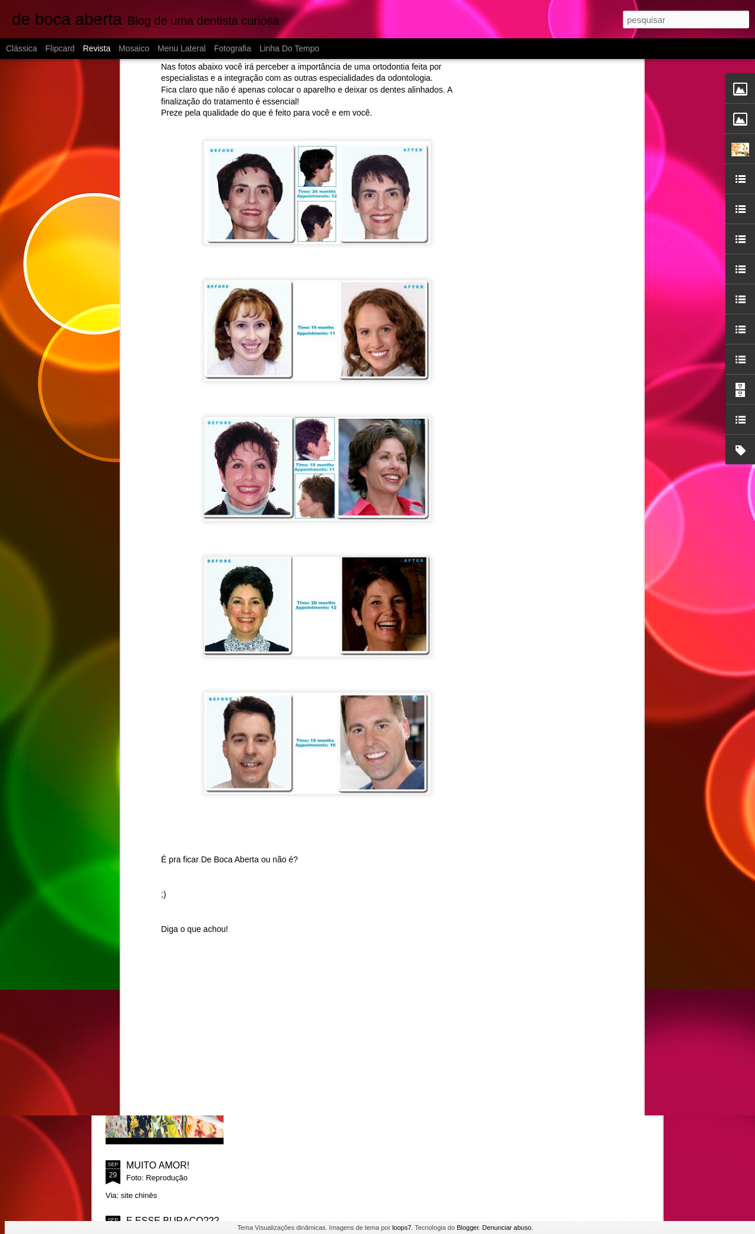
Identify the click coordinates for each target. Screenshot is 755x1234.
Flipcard (60, 48)
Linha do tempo (290, 48)
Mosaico (134, 48)
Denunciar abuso (506, 1227)
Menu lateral (181, 48)
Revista (96, 48)
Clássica (21, 48)
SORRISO (281, 1031)
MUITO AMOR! (157, 1165)
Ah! (266, 897)
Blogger (467, 1227)
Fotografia (232, 48)
